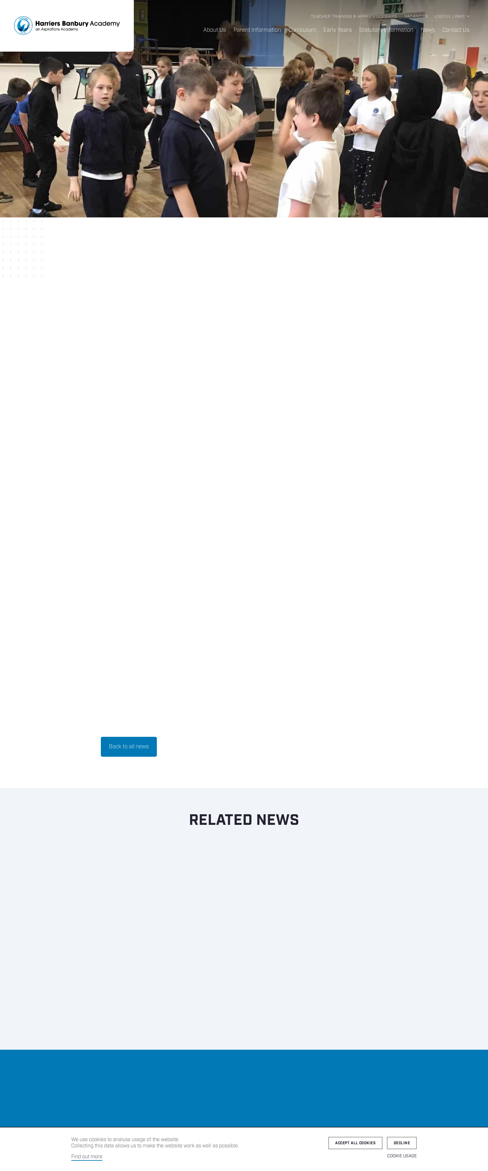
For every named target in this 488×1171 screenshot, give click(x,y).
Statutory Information (386, 30)
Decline (402, 1143)
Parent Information (257, 30)
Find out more (86, 1157)
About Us (214, 30)
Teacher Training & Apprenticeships (354, 16)
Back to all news (129, 746)
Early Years (337, 30)
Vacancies (416, 16)
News (428, 30)
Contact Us (455, 30)
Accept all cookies (355, 1143)
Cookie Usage (402, 1156)
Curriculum (302, 30)
